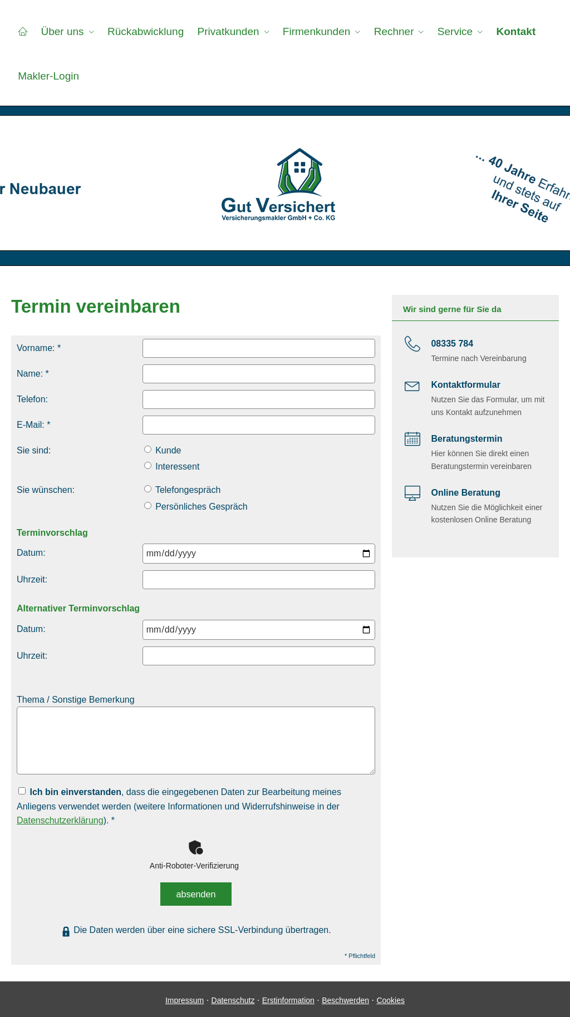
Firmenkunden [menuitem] (315, 31)
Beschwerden (345, 997)
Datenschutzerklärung (60, 820)
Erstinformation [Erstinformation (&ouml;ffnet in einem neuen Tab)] (288, 997)
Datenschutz (233, 997)
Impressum (184, 997)
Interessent (172, 466)
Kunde (162, 450)
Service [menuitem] (453, 31)
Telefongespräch (182, 490)
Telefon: (32, 399)
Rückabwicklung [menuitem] (145, 31)
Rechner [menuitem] (393, 31)
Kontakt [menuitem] (514, 31)
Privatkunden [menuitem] (227, 31)
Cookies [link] (390, 997)
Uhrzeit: (32, 579)
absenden (196, 892)
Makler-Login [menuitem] (48, 76)
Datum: (31, 552)
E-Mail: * (33, 424)
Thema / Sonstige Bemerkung (76, 699)
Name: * (33, 373)
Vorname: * (39, 348)
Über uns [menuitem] (62, 31)
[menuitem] (22, 31)
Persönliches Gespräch (196, 506)
